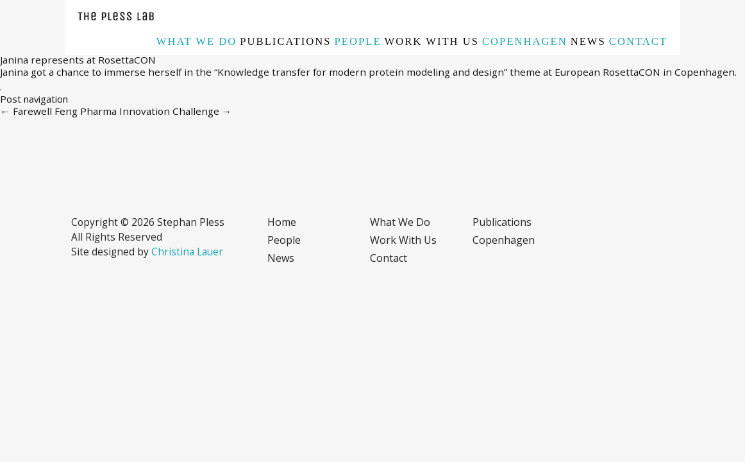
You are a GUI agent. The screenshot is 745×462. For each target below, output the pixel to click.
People (358, 41)
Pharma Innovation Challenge (156, 111)
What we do (196, 41)
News (588, 41)
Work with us (432, 41)
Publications (285, 41)
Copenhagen (524, 41)
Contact (638, 41)
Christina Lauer (187, 251)
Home (281, 222)
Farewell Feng (39, 111)
